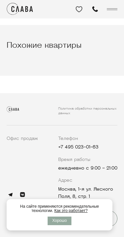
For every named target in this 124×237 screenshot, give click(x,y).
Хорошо (59, 220)
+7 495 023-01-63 (78, 147)
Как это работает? (71, 210)
